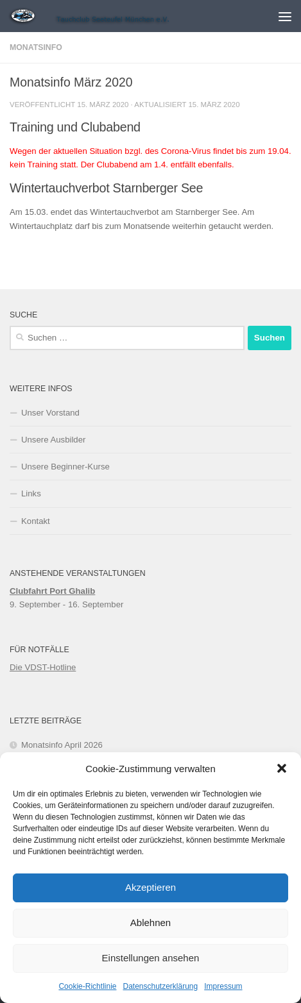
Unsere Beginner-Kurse (65, 466)
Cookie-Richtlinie (87, 986)
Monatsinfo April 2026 (62, 745)
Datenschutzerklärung (160, 986)
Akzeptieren (150, 887)
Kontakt (35, 521)
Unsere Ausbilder (53, 439)
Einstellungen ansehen (151, 957)
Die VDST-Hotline (43, 667)
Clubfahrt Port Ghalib (52, 591)
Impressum (223, 986)
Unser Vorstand (50, 412)
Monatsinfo (36, 47)
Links (31, 493)
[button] (281, 768)
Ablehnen (150, 922)
